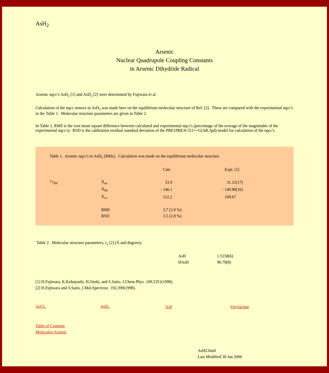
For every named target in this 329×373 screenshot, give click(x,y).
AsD (105, 306)
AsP (168, 307)
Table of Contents (50, 326)
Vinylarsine (239, 307)
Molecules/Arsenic (51, 332)
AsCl (40, 306)
